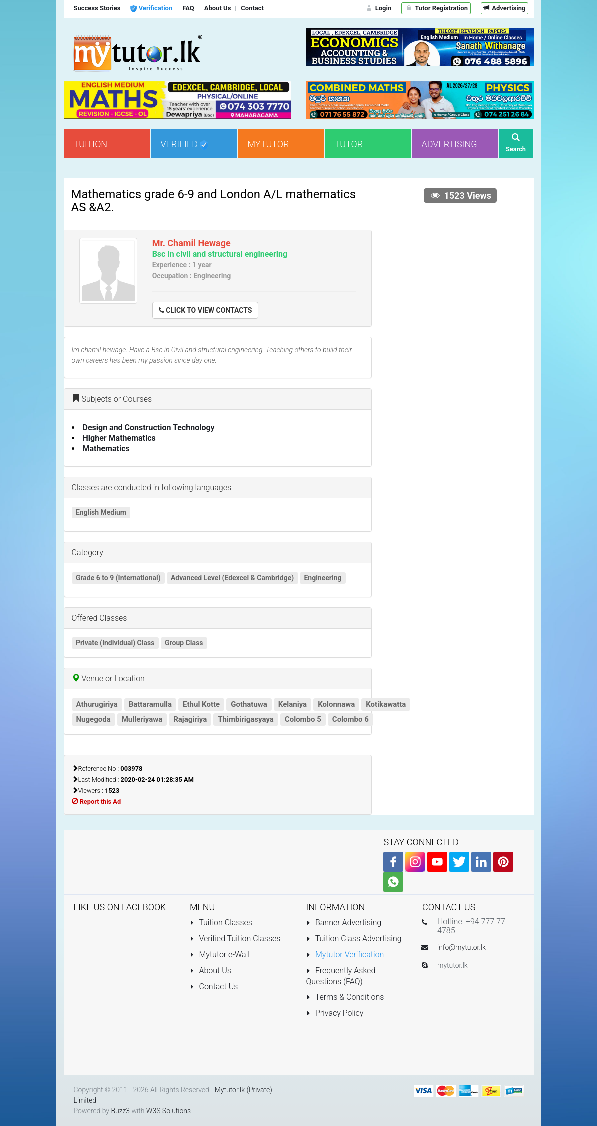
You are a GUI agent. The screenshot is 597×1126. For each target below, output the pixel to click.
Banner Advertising (344, 922)
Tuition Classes (221, 922)
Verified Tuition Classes (235, 938)
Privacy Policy (335, 1013)
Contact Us (214, 986)
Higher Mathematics (119, 438)
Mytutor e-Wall (220, 954)
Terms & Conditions (345, 997)
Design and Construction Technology (149, 427)
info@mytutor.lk (461, 947)
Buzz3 (120, 1111)
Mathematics (106, 448)
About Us (210, 970)
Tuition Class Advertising (354, 938)
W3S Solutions (168, 1111)
